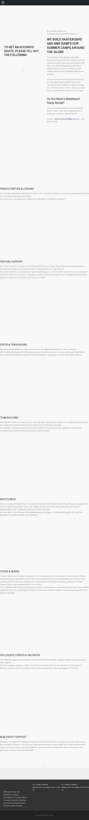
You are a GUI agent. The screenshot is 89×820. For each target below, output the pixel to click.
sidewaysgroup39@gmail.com (67, 119)
